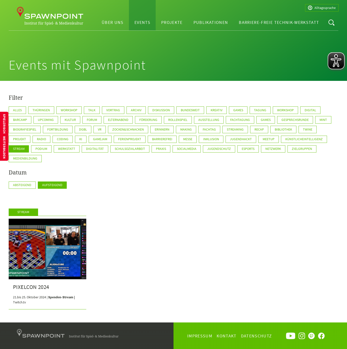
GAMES (238, 110)
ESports (248, 149)
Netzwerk (273, 149)
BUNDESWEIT (190, 110)
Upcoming (46, 120)
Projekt (19, 139)
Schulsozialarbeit (130, 149)
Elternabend (118, 120)
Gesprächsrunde (295, 120)
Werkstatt (66, 149)
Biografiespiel (24, 129)
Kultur (70, 120)
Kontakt (226, 336)
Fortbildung (57, 129)
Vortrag (113, 110)
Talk (91, 110)
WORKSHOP (285, 110)
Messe (187, 139)
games (266, 120)
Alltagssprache (322, 8)
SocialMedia (186, 149)
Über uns (113, 22)
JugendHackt (241, 139)
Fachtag (209, 129)
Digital (310, 110)
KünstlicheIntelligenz (304, 139)
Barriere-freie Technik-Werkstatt (279, 22)
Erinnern (162, 129)
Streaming (235, 129)
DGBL (83, 129)
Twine (307, 129)
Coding (62, 139)
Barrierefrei (162, 139)
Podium (41, 149)
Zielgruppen (302, 149)
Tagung (260, 110)
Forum (92, 120)
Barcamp (20, 120)
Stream (19, 149)
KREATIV (216, 110)
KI (80, 139)
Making (186, 129)
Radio (41, 139)
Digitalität (95, 149)
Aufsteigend (52, 185)
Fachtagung (240, 120)
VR (99, 129)
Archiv (136, 110)
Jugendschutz (219, 149)
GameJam (100, 139)
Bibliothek (283, 129)
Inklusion (211, 139)
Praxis (161, 149)
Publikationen (211, 22)
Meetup (268, 139)
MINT (323, 120)
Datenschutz (256, 336)
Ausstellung (208, 120)
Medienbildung (25, 158)
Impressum (199, 336)
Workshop (69, 110)
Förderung (148, 120)
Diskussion (161, 110)
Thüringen (41, 110)
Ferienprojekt (129, 139)
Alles (17, 110)
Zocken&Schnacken (128, 129)
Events (142, 22)
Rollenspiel (177, 120)
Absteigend (22, 185)
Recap (259, 129)
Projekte (172, 22)
